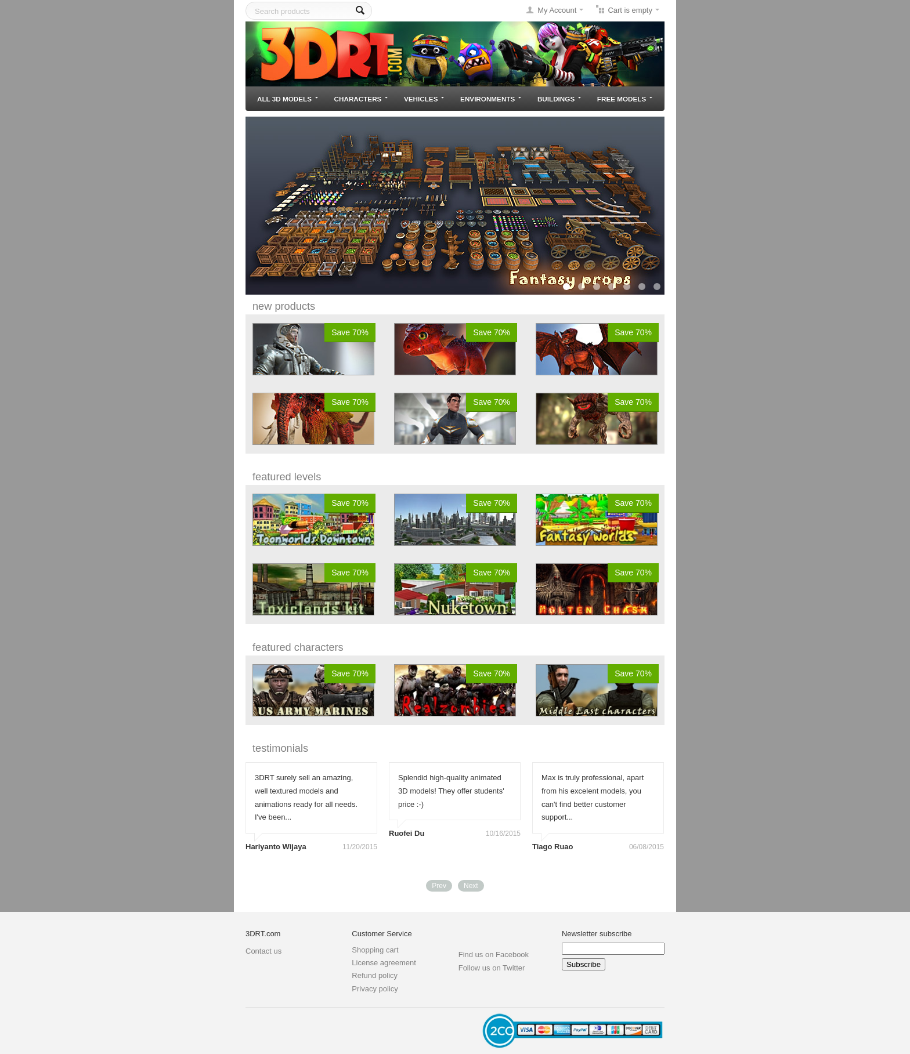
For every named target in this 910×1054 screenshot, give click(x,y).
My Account (556, 10)
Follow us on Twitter (491, 968)
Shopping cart (375, 950)
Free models (624, 99)
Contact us (263, 951)
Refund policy (375, 975)
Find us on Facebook (493, 954)
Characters (361, 99)
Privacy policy (375, 988)
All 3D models (287, 99)
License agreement (384, 962)
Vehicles (424, 99)
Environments (490, 99)
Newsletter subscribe (597, 933)
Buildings (559, 99)
